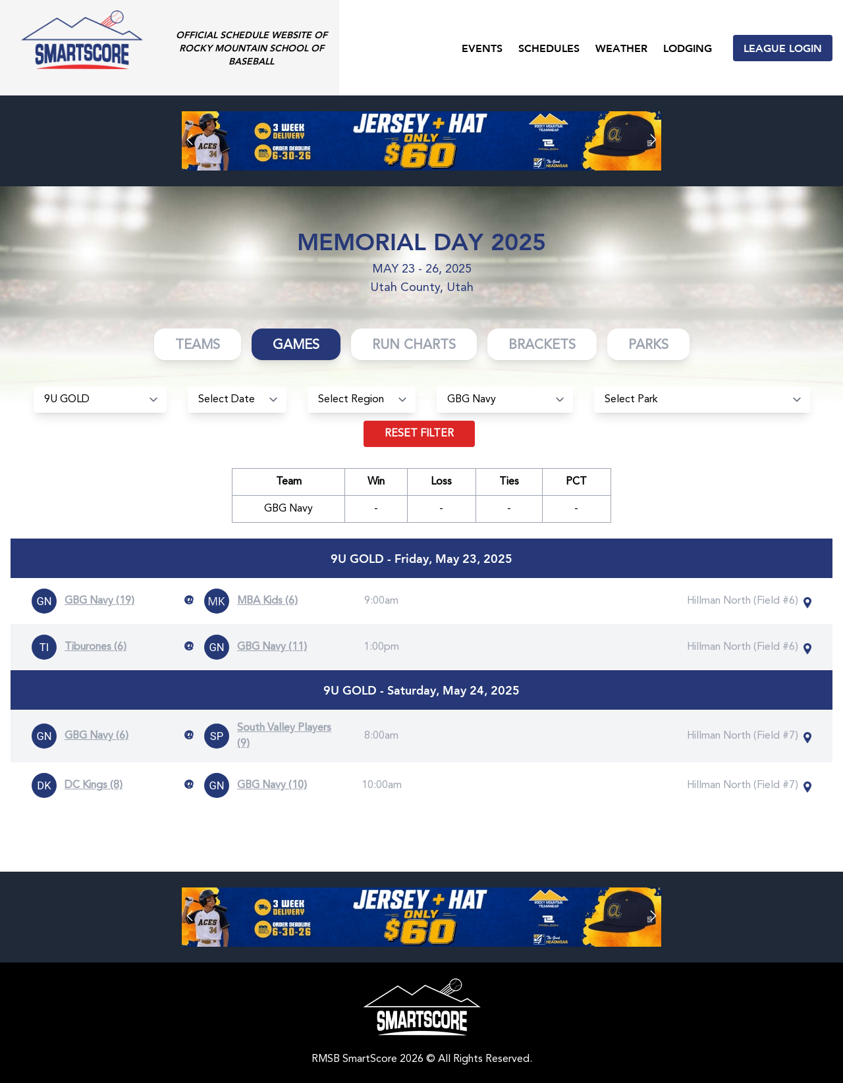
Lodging (687, 48)
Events (482, 48)
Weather (621, 48)
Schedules (549, 48)
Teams (197, 345)
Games (296, 345)
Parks (648, 345)
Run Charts (414, 345)
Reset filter (419, 434)
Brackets (542, 345)
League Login (783, 48)
